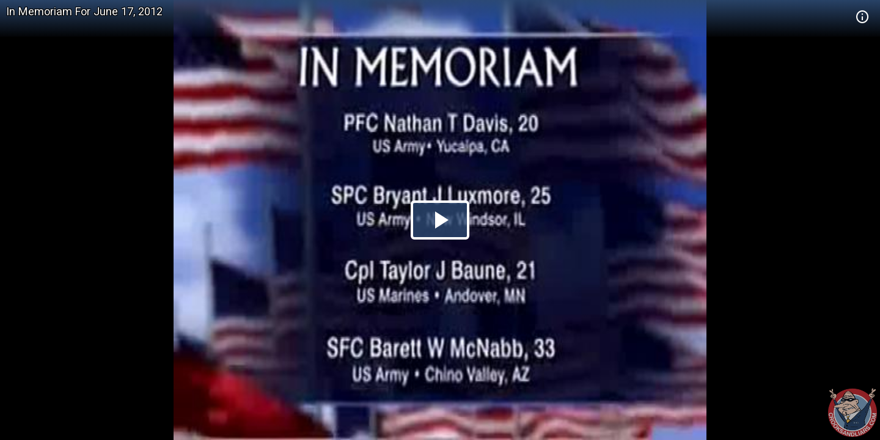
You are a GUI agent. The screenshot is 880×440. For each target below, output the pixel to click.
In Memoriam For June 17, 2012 (84, 11)
